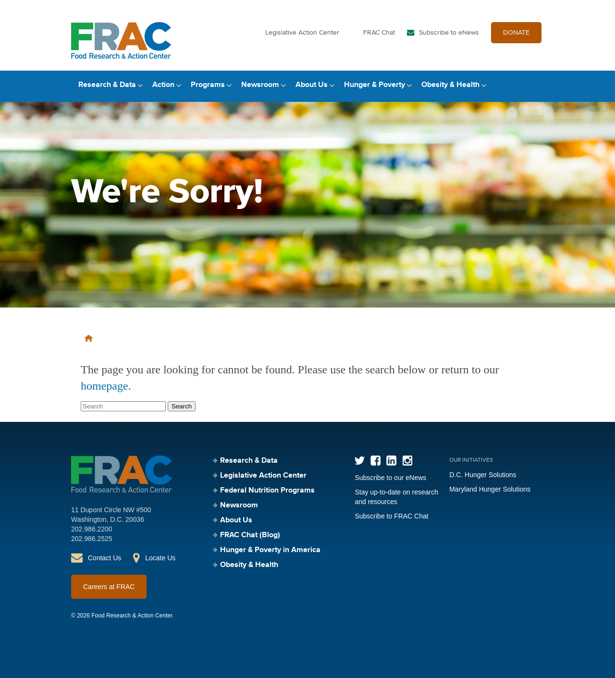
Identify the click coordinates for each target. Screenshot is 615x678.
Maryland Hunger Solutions (489, 489)
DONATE (516, 32)
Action (163, 85)
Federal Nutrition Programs (267, 490)
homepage (104, 386)
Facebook (375, 461)
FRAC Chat (379, 32)
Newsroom (260, 85)
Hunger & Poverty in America (270, 550)
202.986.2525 (91, 538)
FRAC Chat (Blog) (250, 535)
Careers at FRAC (109, 587)
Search (536, 85)
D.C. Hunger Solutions (482, 475)
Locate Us (160, 558)
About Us (311, 85)
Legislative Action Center (302, 32)
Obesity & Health (450, 85)
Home (89, 338)
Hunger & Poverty (374, 85)
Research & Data (107, 85)
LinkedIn (391, 461)
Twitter (360, 461)
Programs (208, 85)
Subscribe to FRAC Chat (391, 516)
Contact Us (104, 558)
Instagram (407, 461)
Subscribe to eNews (449, 32)
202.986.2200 (91, 529)
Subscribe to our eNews (390, 477)
